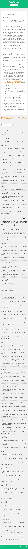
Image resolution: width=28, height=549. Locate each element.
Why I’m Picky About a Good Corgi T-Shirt (11, 329)
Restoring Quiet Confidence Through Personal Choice (14, 356)
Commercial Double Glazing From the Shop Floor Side (14, 148)
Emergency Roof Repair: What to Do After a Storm (13, 440)
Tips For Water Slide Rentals (22, 117)
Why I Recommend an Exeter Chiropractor (11, 286)
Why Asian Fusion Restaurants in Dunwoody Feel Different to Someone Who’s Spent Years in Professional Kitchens (13, 233)
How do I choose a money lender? (10, 327)
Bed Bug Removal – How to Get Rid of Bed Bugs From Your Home (7, 118)
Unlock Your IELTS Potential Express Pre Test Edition (14, 204)
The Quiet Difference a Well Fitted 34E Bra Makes (13, 162)
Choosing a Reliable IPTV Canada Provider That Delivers (14, 250)
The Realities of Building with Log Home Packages (13, 229)
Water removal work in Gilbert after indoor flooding (13, 169)
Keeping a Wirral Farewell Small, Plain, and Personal (13, 155)
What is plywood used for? (8, 283)
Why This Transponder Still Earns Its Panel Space (13, 349)
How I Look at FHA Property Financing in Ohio (12, 141)
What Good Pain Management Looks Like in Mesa (13, 189)
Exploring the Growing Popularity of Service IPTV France (14, 447)
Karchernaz (14, 1)
